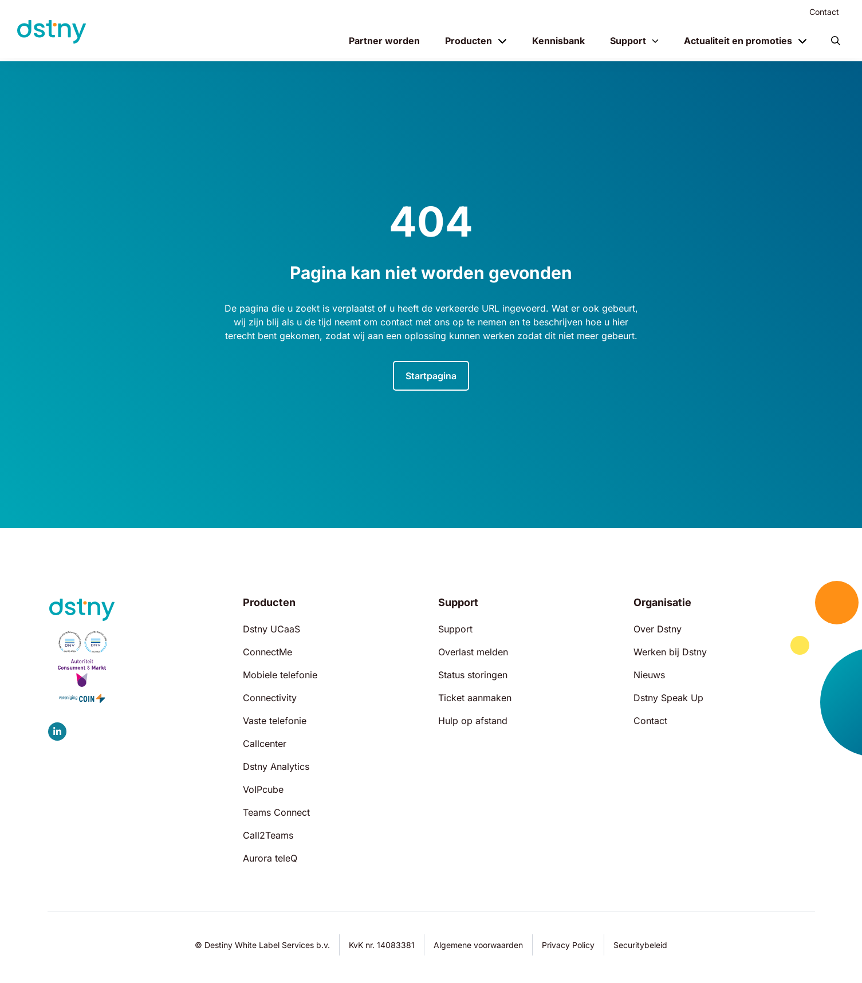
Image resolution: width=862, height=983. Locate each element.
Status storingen (472, 675)
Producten (468, 40)
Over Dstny (657, 629)
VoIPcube (263, 789)
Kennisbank (558, 40)
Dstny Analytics (276, 766)
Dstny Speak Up (668, 697)
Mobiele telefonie (280, 675)
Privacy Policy (568, 945)
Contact (824, 12)
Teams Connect (276, 812)
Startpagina (431, 376)
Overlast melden (473, 652)
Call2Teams (268, 835)
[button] (835, 40)
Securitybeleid (640, 945)
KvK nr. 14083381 (382, 945)
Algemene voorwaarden (478, 945)
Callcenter (264, 743)
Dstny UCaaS (271, 629)
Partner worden (384, 40)
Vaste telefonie (274, 720)
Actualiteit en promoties (738, 40)
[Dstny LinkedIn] (57, 731)
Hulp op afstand (472, 720)
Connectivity (270, 697)
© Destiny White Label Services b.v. (262, 945)
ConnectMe (267, 652)
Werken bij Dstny (670, 652)
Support (628, 40)
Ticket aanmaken (474, 697)
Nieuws (649, 675)
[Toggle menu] (502, 40)
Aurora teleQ (270, 858)
